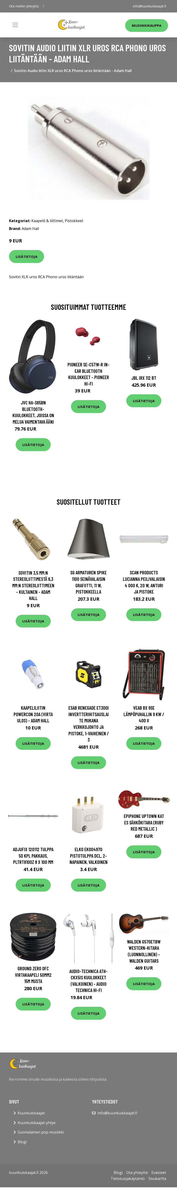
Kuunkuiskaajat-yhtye (37, 1122)
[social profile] (43, 6)
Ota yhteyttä (137, 1172)
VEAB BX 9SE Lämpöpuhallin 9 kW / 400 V (144, 714)
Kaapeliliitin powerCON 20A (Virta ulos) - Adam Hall (33, 714)
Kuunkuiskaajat (31, 1113)
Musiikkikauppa (146, 25)
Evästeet (158, 1172)
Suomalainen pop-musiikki (41, 1132)
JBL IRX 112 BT (143, 378)
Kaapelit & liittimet (47, 220)
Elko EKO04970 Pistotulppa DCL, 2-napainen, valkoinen (89, 855)
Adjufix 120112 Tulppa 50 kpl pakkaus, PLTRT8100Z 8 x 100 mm (33, 855)
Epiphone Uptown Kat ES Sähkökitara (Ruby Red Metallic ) (144, 822)
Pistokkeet (74, 220)
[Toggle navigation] (15, 25)
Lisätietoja (26, 256)
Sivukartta (157, 1178)
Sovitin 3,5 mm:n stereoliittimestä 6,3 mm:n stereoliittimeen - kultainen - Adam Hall (33, 585)
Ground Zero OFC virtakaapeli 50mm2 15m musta (33, 974)
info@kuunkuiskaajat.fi (149, 6)
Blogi (22, 1141)
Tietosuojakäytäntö (128, 1178)
